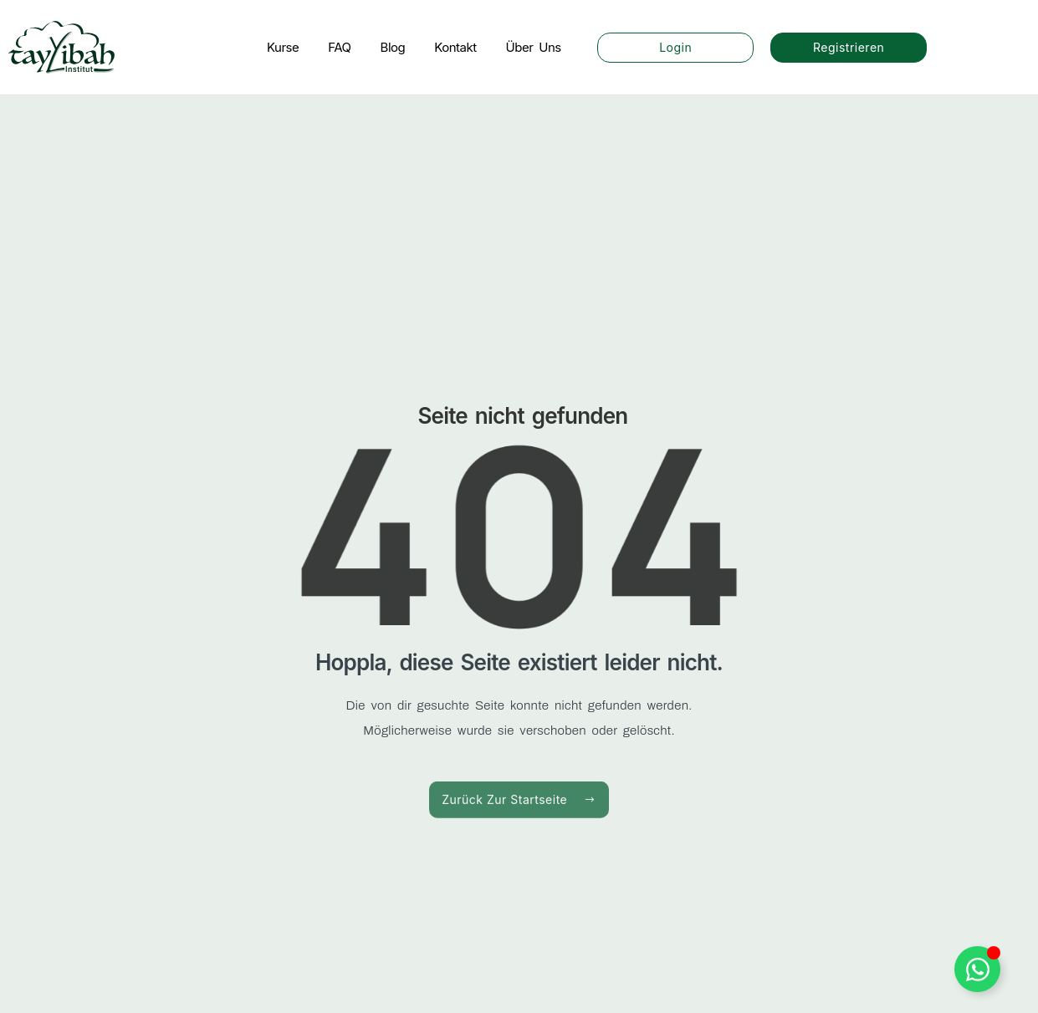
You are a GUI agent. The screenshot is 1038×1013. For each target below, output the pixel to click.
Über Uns (533, 47)
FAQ (339, 47)
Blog (393, 47)
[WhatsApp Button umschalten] (977, 969)
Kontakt (455, 47)
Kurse (283, 47)
